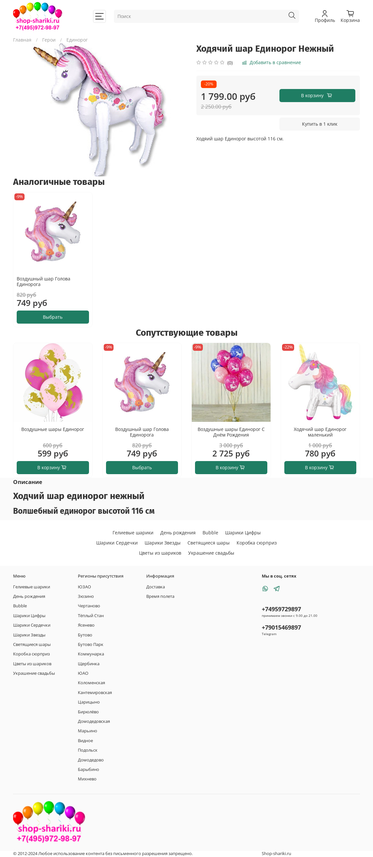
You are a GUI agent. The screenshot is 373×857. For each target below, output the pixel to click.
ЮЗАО (84, 587)
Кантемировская (95, 692)
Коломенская (91, 683)
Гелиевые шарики (133, 532)
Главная (22, 40)
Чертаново (89, 606)
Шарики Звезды (163, 543)
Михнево (87, 779)
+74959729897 (281, 609)
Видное (85, 740)
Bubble (210, 532)
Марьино (87, 731)
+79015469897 (281, 627)
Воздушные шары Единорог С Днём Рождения (231, 432)
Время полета (160, 596)
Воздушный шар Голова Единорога (43, 282)
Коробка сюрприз (257, 543)
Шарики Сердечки (117, 543)
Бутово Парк (90, 644)
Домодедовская (94, 721)
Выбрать (52, 317)
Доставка (155, 587)
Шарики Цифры (243, 532)
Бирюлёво (88, 712)
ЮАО (83, 673)
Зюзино (86, 596)
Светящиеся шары (208, 543)
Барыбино (88, 769)
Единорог (77, 40)
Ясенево (86, 625)
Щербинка (88, 664)
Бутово (85, 635)
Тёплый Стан (91, 615)
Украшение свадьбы (211, 553)
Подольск (88, 750)
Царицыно (89, 702)
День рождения (178, 532)
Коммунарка (91, 654)
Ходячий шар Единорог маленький (320, 432)
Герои (49, 40)
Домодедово (91, 760)
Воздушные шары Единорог (52, 429)
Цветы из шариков (160, 553)
